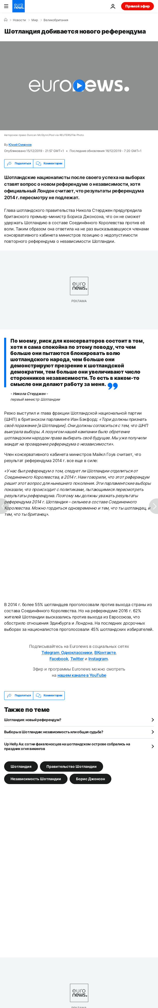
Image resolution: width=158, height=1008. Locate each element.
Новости (19, 20)
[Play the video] (79, 85)
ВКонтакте (104, 652)
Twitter (77, 658)
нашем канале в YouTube (81, 675)
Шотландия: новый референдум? (32, 719)
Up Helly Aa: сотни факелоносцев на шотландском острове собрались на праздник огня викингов (67, 746)
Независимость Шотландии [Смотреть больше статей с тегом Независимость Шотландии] (36, 778)
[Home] (5, 20)
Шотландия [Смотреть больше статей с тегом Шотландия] (21, 766)
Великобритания (56, 20)
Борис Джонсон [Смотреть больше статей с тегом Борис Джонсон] (90, 778)
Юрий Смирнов (20, 145)
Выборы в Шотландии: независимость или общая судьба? (53, 732)
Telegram (50, 652)
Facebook (58, 658)
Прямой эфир (137, 6)
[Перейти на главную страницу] (18, 6)
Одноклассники (76, 652)
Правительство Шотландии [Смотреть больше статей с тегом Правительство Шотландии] (71, 766)
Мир (34, 20)
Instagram (97, 658)
